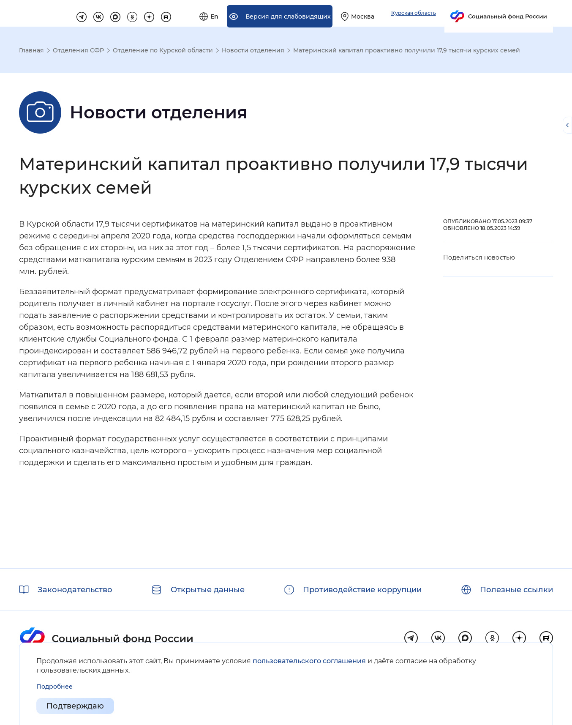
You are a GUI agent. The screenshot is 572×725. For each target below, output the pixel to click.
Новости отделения (253, 50)
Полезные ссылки (516, 590)
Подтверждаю (75, 706)
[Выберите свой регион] (453, 13)
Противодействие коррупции (362, 590)
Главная (31, 50)
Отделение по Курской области (163, 50)
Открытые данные (208, 590)
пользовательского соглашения (309, 661)
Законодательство (75, 590)
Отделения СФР (78, 50)
